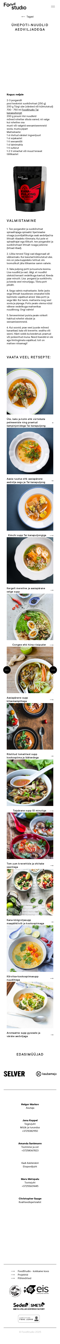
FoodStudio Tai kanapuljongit (23, 111)
